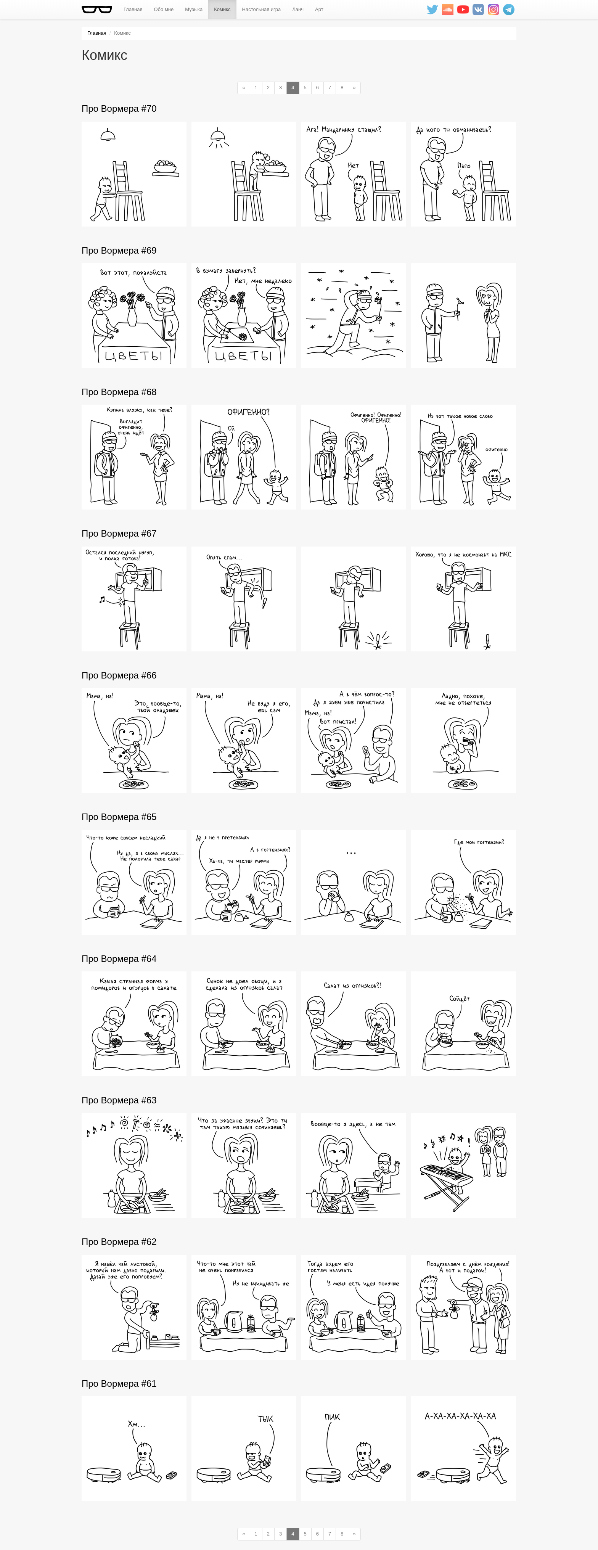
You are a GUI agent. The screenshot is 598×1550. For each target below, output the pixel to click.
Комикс (222, 9)
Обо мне (164, 9)
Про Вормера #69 (119, 250)
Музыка (194, 9)
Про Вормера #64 (119, 958)
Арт (319, 9)
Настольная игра (261, 9)
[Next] (354, 88)
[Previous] (243, 88)
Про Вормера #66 (119, 675)
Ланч (298, 9)
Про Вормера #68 (119, 392)
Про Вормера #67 (119, 533)
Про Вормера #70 (119, 108)
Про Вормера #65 (119, 817)
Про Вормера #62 (119, 1241)
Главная (133, 9)
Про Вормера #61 (119, 1383)
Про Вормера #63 (119, 1100)
